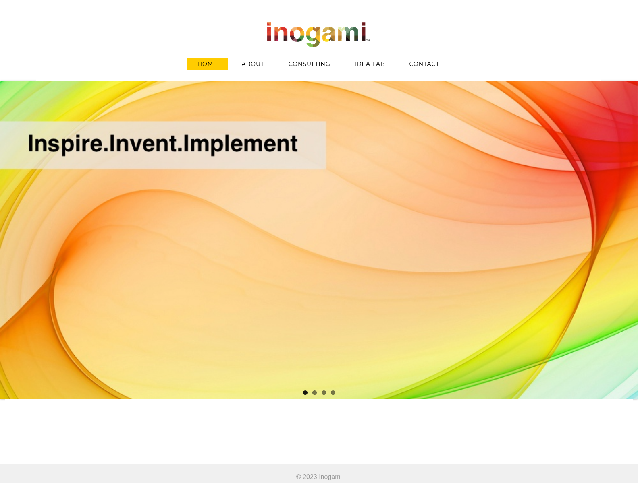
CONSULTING (309, 64)
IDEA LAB (370, 64)
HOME (207, 64)
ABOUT (253, 64)
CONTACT (424, 64)
